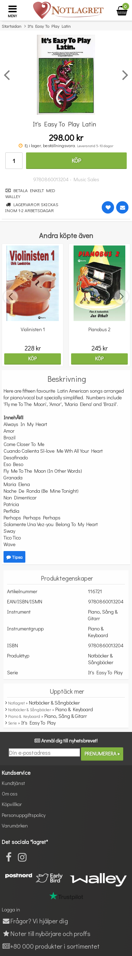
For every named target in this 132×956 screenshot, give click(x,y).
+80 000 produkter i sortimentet (51, 946)
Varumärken (15, 825)
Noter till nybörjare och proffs (46, 933)
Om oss (10, 793)
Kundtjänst (13, 783)
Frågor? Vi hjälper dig (35, 920)
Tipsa (14, 557)
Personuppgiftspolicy (23, 815)
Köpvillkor (12, 804)
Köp (76, 160)
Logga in (11, 909)
